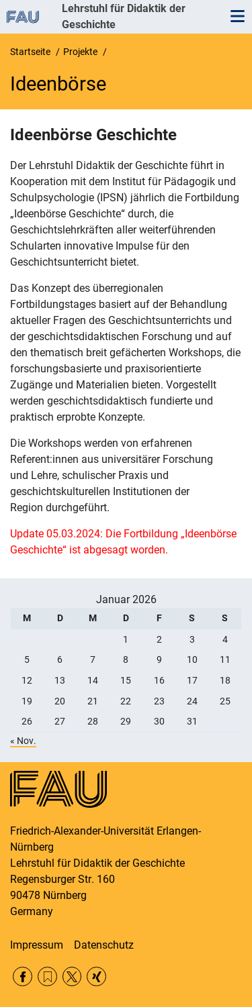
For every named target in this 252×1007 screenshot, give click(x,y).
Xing (96, 976)
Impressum (36, 945)
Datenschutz (104, 945)
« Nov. (23, 740)
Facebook (22, 976)
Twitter (72, 976)
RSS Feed (47, 976)
